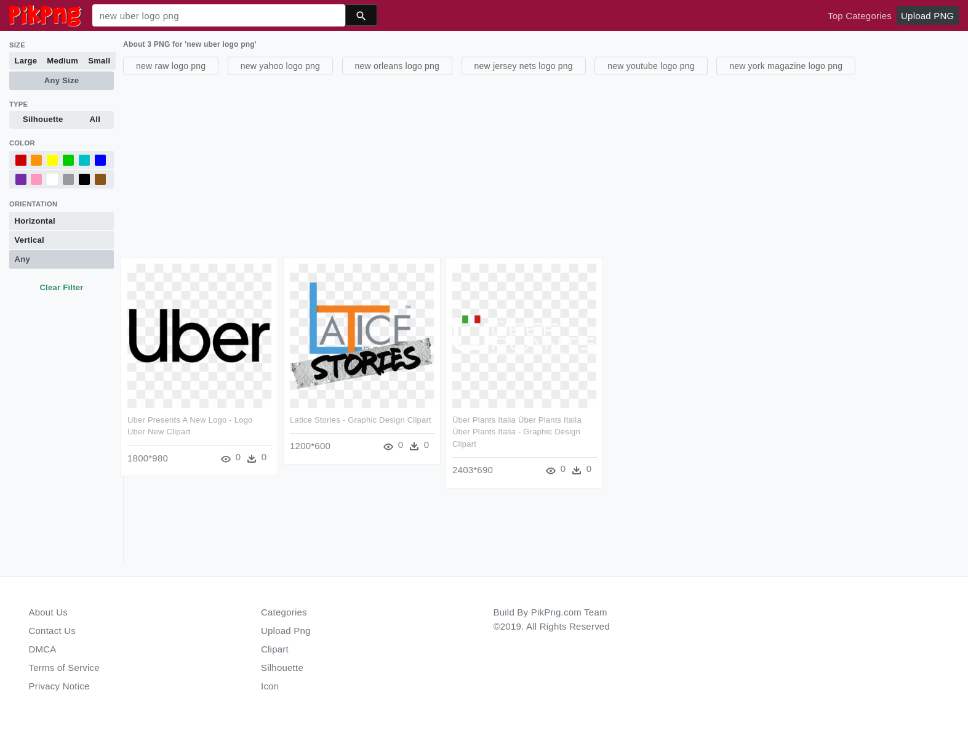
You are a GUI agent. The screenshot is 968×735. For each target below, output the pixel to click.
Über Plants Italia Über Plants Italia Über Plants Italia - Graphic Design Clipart (517, 432)
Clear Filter (61, 287)
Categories (284, 612)
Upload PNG (927, 15)
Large (26, 60)
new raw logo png (171, 66)
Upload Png (286, 630)
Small (99, 60)
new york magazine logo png (785, 66)
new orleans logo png (397, 66)
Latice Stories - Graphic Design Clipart (360, 419)
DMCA (43, 649)
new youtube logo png (651, 66)
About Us (48, 612)
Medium (62, 60)
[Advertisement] (492, 164)
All (95, 119)
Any (22, 259)
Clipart (275, 649)
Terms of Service (64, 667)
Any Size (61, 80)
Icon (270, 686)
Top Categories (860, 15)
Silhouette (43, 119)
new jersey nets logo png (523, 66)
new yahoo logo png (280, 66)
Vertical (29, 240)
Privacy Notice (59, 686)
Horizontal (35, 220)
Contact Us (52, 630)
